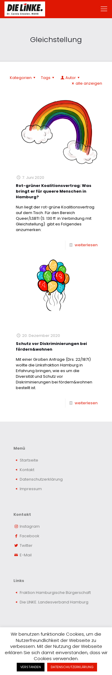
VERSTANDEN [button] (30, 667)
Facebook (29, 536)
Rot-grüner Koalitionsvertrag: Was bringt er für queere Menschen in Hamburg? (53, 191)
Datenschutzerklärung (41, 479)
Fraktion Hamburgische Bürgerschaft (55, 592)
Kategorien (23, 77)
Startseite (29, 460)
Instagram (30, 526)
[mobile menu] (104, 9)
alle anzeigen (86, 83)
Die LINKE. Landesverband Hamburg (54, 602)
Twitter (26, 545)
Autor (70, 77)
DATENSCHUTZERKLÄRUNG (72, 667)
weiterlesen (86, 245)
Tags (48, 77)
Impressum (31, 489)
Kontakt (27, 470)
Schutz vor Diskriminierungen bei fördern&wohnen (51, 346)
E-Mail (26, 555)
